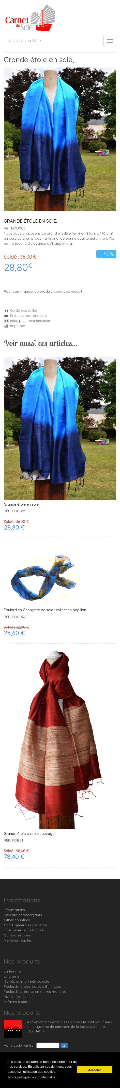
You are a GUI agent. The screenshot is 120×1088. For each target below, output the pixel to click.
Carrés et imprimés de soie (26, 981)
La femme (12, 971)
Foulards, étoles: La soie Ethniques (33, 986)
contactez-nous (67, 291)
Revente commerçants (23, 915)
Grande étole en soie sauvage (29, 834)
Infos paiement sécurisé (27, 320)
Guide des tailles (21, 310)
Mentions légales (18, 940)
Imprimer (14, 325)
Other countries (17, 920)
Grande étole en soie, (21, 504)
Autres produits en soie (23, 996)
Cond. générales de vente (25, 925)
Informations (14, 910)
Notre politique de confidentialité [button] (31, 1077)
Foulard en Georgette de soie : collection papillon (45, 610)
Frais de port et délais (25, 315)
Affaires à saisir (17, 1001)
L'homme (11, 976)
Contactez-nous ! (18, 935)
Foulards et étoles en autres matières (35, 991)
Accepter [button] (94, 1069)
